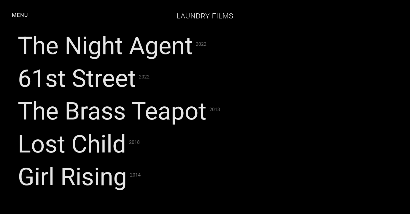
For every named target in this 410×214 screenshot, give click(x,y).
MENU (20, 15)
